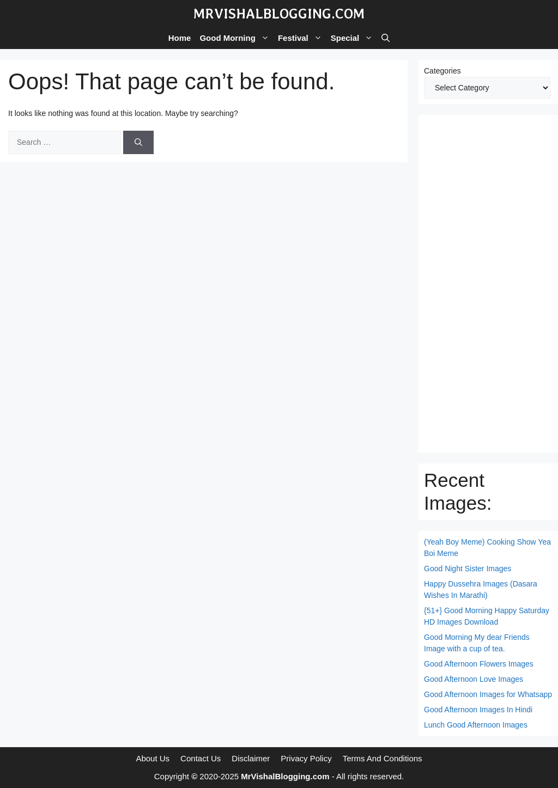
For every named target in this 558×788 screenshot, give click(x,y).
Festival (302, 38)
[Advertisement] (488, 283)
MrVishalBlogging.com (279, 13)
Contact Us (200, 758)
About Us (152, 758)
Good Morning (236, 38)
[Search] (138, 142)
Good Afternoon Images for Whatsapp (488, 694)
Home (179, 37)
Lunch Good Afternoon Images (475, 724)
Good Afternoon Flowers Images (478, 663)
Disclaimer (251, 758)
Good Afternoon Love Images (473, 679)
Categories (442, 70)
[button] (385, 38)
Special (354, 38)
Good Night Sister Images (467, 568)
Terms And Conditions (382, 758)
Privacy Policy (306, 758)
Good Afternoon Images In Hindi (478, 709)
